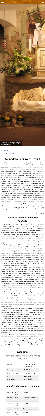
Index (5, 151)
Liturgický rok (9, 153)
